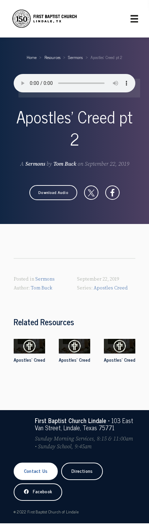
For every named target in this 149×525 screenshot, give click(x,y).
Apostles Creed (111, 288)
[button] (53, 192)
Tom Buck (64, 164)
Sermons (75, 57)
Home (32, 57)
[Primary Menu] (134, 18)
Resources (52, 57)
